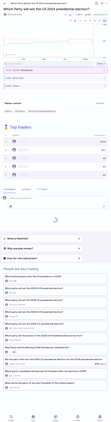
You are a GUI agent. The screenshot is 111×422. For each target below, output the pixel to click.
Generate (100, 103)
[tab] (9, 189)
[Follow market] (96, 3)
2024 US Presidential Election (42, 111)
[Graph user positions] (75, 20)
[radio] (80, 21)
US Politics (20, 111)
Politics (8, 111)
